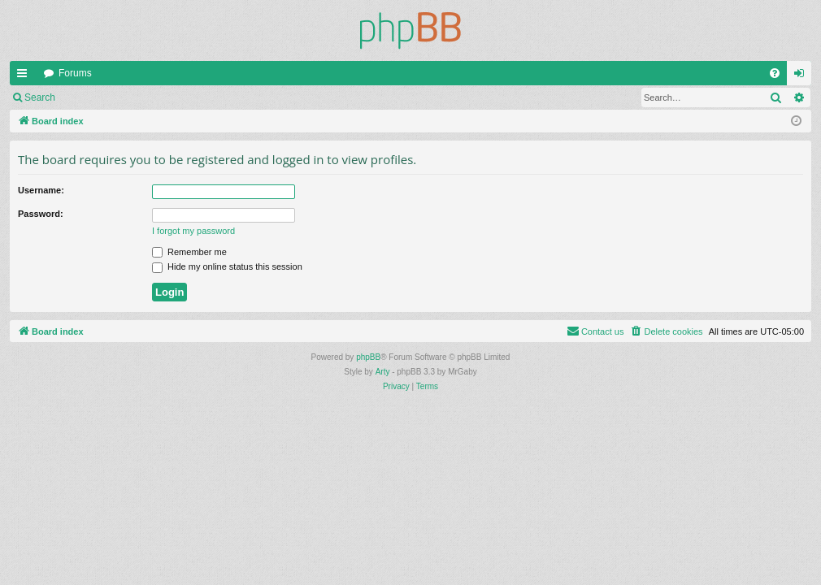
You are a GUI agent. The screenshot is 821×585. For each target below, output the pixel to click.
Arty (383, 371)
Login (90, 97)
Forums (75, 73)
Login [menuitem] (802, 76)
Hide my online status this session (227, 266)
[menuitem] (774, 73)
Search (39, 97)
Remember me (189, 252)
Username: (41, 190)
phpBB (368, 357)
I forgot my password (193, 231)
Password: (40, 214)
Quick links (25, 76)
